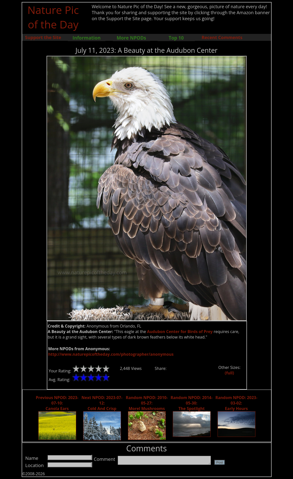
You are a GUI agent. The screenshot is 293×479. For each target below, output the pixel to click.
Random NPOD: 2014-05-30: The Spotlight (192, 403)
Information (86, 38)
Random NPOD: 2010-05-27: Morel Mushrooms (147, 403)
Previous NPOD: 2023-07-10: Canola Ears (57, 403)
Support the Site (43, 37)
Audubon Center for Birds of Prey (180, 331)
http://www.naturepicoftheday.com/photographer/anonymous (111, 354)
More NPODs (131, 38)
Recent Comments (222, 37)
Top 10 (176, 38)
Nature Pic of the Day (53, 16)
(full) (229, 373)
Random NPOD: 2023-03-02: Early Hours (236, 403)
